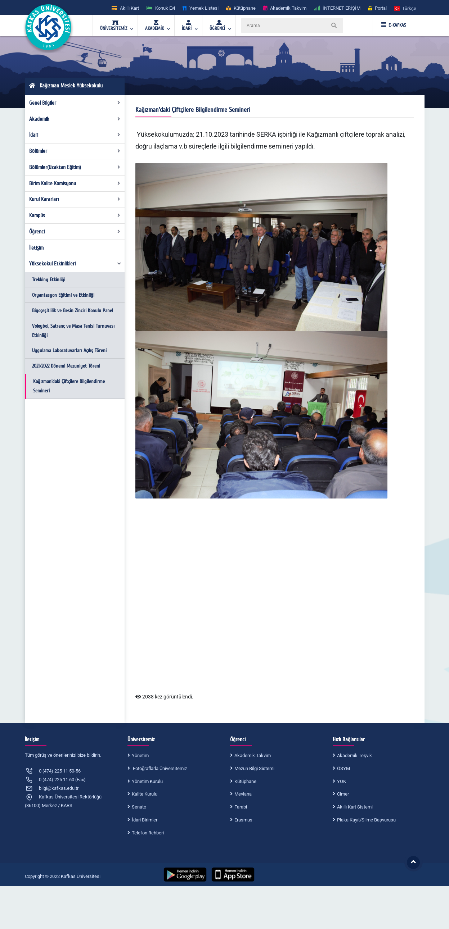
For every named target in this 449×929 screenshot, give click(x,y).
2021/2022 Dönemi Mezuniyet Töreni (66, 366)
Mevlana (243, 794)
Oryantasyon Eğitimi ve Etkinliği (63, 295)
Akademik (74, 119)
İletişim (36, 248)
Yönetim (140, 755)
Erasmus (243, 820)
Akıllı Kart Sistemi (355, 807)
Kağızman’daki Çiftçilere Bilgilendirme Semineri (69, 386)
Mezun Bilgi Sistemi (254, 768)
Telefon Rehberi (148, 832)
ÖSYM (343, 768)
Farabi (240, 807)
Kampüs (74, 215)
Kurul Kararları (74, 199)
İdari (74, 135)
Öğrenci (74, 231)
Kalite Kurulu (144, 794)
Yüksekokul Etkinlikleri (75, 263)
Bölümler (74, 151)
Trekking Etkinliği (48, 280)
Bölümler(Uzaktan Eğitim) (74, 167)
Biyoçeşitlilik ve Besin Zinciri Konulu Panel (72, 311)
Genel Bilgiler (74, 103)
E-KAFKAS (393, 25)
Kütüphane (245, 781)
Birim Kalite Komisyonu (74, 183)
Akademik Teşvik (354, 755)
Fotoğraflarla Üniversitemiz (159, 768)
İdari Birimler (144, 820)
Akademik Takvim (252, 755)
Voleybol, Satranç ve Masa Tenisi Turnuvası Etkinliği (73, 330)
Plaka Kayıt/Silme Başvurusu (366, 820)
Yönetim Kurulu (147, 781)
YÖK (341, 781)
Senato (139, 807)
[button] (405, 8)
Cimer (343, 794)
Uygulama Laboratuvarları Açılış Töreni (69, 350)
